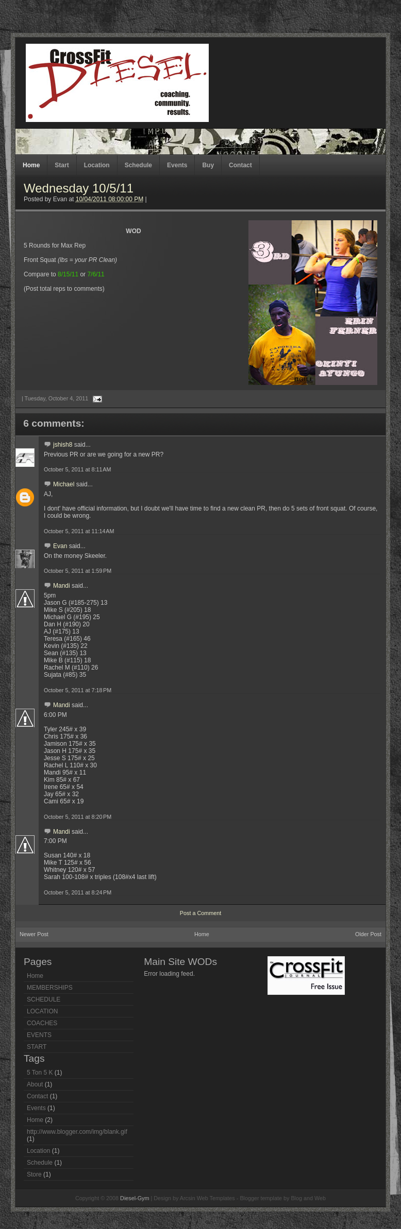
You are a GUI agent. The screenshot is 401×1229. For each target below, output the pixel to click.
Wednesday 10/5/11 (78, 188)
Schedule (138, 165)
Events (177, 165)
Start (62, 165)
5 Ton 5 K (40, 1072)
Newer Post (34, 934)
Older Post (368, 934)
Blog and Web (308, 1198)
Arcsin (187, 1198)
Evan (60, 546)
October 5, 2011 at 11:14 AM (79, 531)
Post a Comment (200, 913)
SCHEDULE (43, 999)
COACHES (42, 1023)
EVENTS (39, 1035)
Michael (63, 484)
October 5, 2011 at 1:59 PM (77, 571)
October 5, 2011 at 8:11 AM (77, 469)
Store (34, 1174)
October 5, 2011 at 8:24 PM (77, 892)
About (35, 1084)
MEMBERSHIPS (50, 987)
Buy (208, 165)
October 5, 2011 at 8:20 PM (77, 817)
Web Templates (216, 1198)
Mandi (61, 585)
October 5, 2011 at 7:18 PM (77, 690)
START (36, 1046)
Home (31, 165)
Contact (240, 165)
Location (97, 165)
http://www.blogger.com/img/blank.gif (77, 1131)
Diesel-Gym (134, 1198)
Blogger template (261, 1198)
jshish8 (62, 444)
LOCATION (42, 1011)
